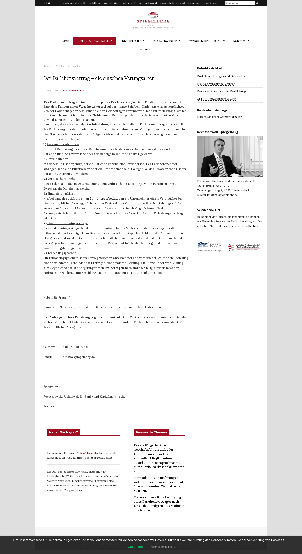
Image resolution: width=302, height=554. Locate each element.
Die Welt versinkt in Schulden (216, 83)
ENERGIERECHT (130, 41)
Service (145, 49)
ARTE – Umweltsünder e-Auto (216, 98)
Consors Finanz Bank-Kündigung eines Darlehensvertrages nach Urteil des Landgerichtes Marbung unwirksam (159, 503)
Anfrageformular (88, 453)
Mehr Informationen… (164, 546)
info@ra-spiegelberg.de (222, 195)
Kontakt (239, 41)
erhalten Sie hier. (248, 226)
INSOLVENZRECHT (165, 41)
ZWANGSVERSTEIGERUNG (205, 41)
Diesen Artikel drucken (73, 90)
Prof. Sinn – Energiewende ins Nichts (221, 76)
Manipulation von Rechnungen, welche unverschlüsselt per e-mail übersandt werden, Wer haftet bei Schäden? (158, 484)
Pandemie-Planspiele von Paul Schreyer (222, 91)
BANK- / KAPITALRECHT (93, 41)
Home (65, 41)
